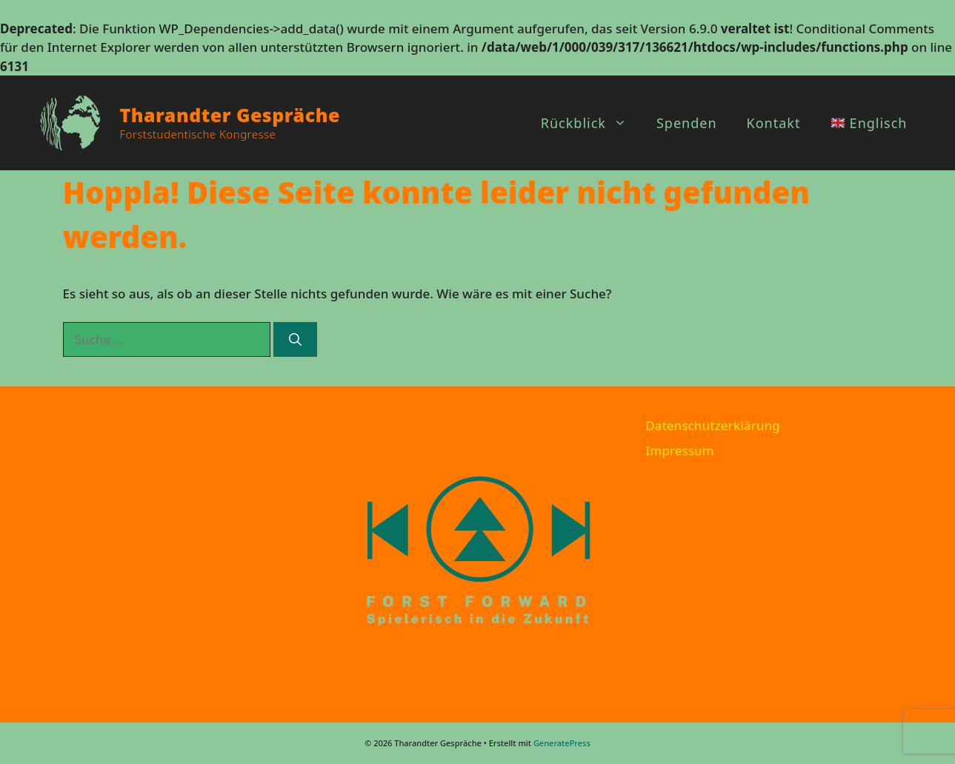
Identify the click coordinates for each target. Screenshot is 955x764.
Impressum (679, 450)
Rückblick (591, 123)
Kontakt (774, 123)
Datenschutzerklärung (712, 425)
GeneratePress (561, 742)
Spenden (686, 123)
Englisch (869, 123)
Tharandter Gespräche (230, 114)
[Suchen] (295, 340)
